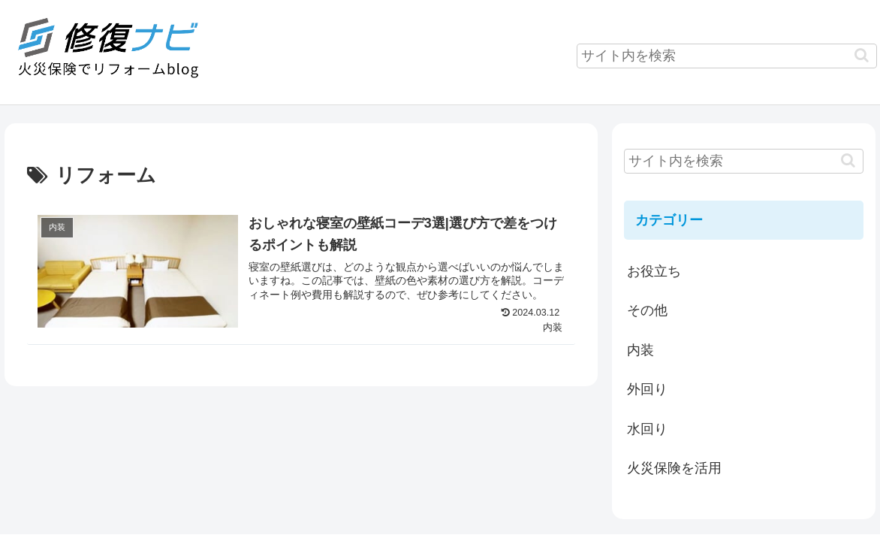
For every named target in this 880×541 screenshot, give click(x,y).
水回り (647, 429)
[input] (727, 56)
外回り (647, 389)
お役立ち (654, 271)
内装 (640, 350)
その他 (647, 310)
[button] (861, 55)
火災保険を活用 (674, 468)
